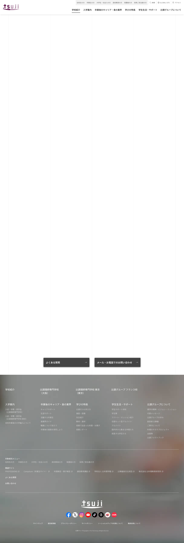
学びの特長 (82, 404)
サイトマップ (38, 523)
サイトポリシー (87, 523)
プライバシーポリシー (68, 523)
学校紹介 (10, 389)
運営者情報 (52, 523)
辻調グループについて (158, 404)
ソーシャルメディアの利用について (110, 523)
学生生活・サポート (122, 404)
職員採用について (134, 523)
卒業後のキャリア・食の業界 (56, 404)
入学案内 (10, 404)
